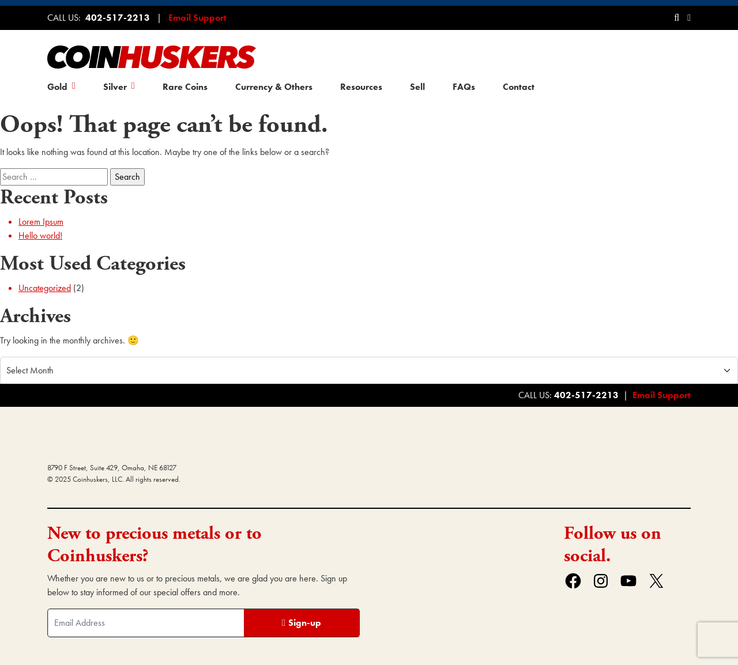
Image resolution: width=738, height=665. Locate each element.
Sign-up (304, 623)
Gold (57, 87)
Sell (417, 87)
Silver (115, 87)
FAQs (464, 87)
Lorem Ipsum (40, 222)
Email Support (197, 18)
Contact (518, 87)
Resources (361, 87)
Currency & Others (273, 87)
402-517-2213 (117, 18)
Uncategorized (44, 288)
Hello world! (40, 235)
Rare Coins (185, 87)
